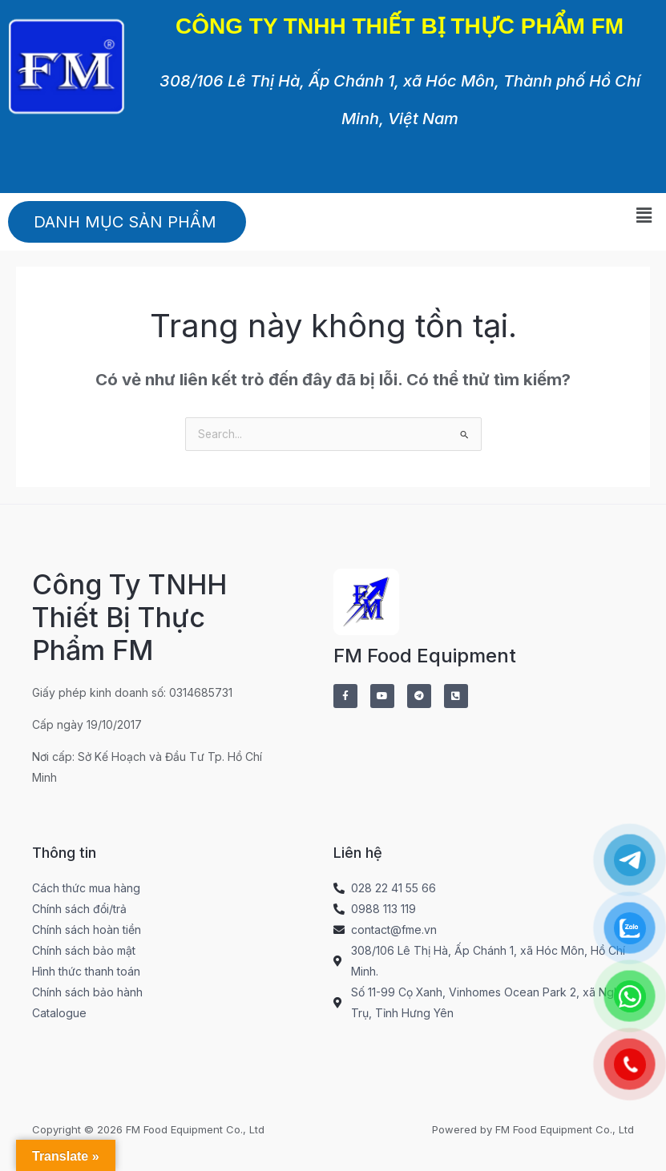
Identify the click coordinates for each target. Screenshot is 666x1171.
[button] (644, 216)
